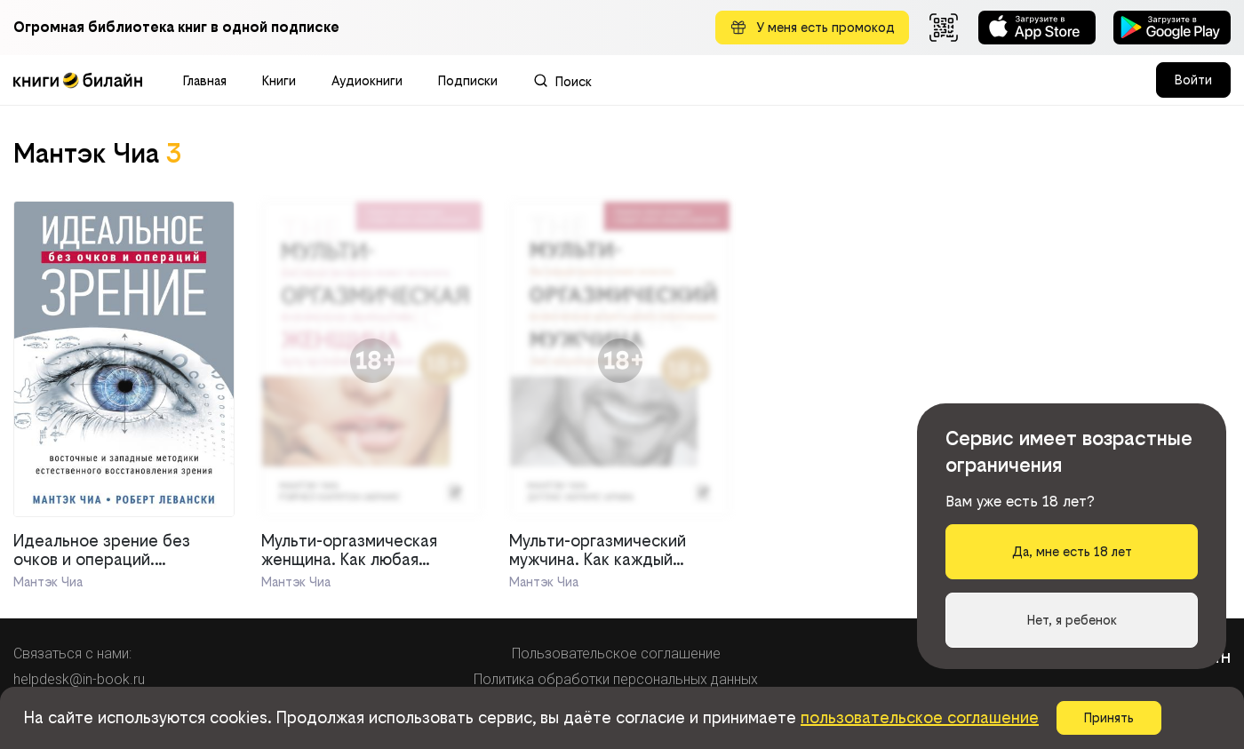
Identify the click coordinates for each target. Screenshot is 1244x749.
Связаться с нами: (72, 653)
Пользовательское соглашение (616, 653)
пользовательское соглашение (920, 717)
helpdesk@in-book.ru (79, 679)
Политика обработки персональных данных (616, 679)
